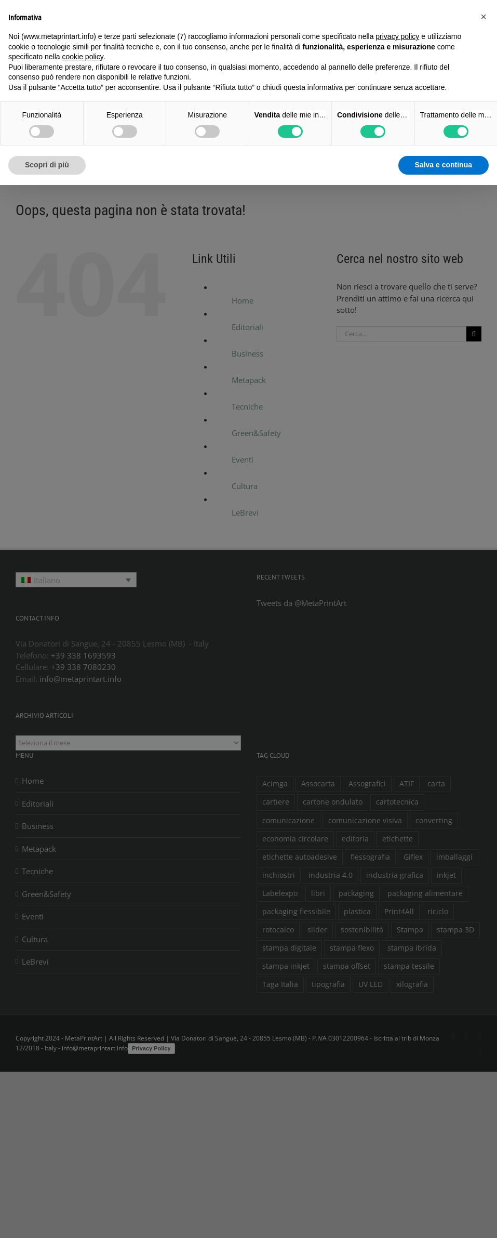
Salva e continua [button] (443, 165)
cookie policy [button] (82, 56)
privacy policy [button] (397, 36)
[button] (483, 16)
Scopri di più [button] (47, 165)
